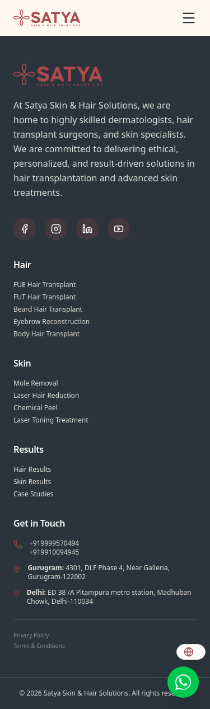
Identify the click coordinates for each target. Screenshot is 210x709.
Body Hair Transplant (46, 334)
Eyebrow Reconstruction (51, 321)
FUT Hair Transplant (44, 297)
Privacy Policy (31, 635)
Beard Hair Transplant (47, 309)
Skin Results (32, 481)
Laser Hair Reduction (46, 395)
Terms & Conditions (39, 646)
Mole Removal (35, 383)
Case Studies (33, 494)
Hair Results (32, 469)
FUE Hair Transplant (44, 284)
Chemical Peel (35, 407)
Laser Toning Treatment (50, 420)
